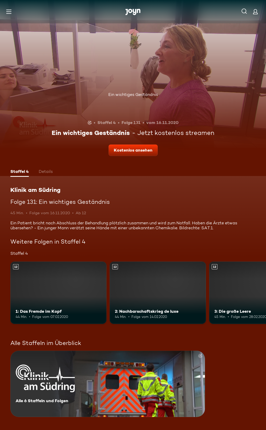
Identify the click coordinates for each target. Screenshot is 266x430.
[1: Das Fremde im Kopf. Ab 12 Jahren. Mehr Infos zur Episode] (58, 293)
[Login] (255, 11)
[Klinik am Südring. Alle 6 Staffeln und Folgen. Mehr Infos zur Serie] (107, 384)
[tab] (19, 172)
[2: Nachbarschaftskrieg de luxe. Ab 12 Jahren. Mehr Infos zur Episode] (158, 293)
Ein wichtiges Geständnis (133, 94)
